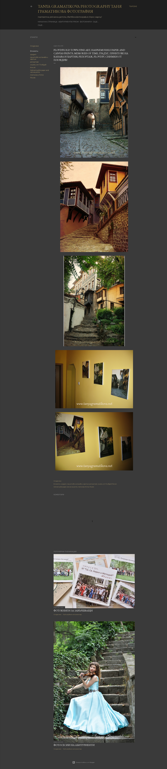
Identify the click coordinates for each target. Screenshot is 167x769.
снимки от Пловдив (38, 65)
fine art (32, 67)
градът (33, 54)
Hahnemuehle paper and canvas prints (39, 71)
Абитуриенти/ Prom (68, 22)
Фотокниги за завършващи (73, 610)
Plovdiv (33, 78)
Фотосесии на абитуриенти (74, 745)
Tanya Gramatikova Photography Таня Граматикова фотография (80, 9)
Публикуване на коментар (72, 614)
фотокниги (86, 22)
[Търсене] (133, 6)
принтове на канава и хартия (78, 484)
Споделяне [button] (34, 46)
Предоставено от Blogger (83, 762)
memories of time (37, 75)
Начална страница (47, 22)
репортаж (34, 62)
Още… (96, 22)
